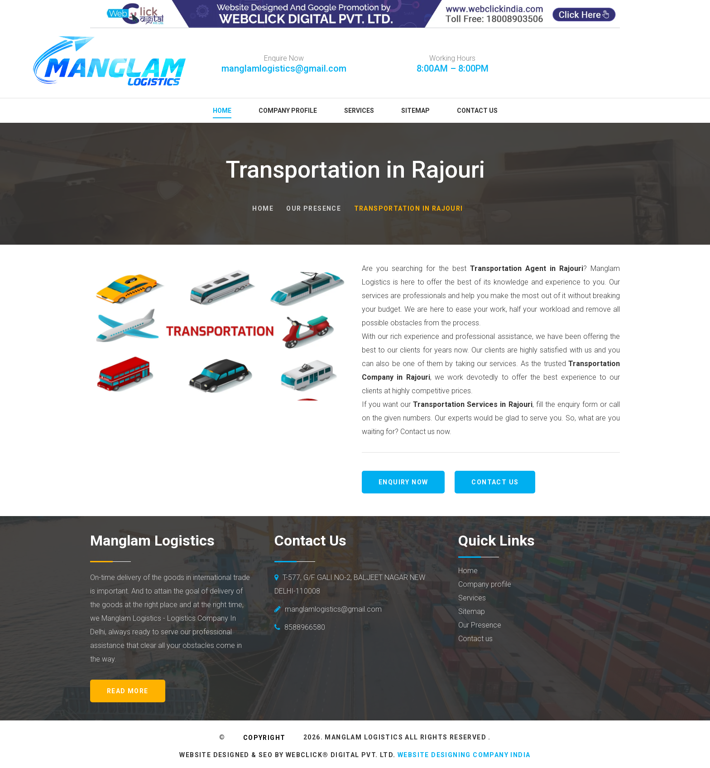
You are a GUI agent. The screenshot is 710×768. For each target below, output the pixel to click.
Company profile (484, 584)
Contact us (494, 482)
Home (222, 110)
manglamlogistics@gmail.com (283, 68)
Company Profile (288, 110)
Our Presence (313, 208)
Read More (128, 691)
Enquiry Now (403, 482)
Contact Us (477, 110)
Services (359, 110)
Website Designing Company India (464, 754)
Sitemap (415, 110)
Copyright (264, 737)
